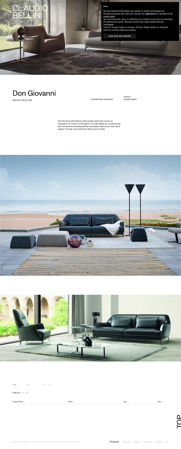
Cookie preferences (66, 441)
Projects (114, 441)
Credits (77, 441)
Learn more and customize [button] (119, 36)
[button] (176, 6)
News (136, 441)
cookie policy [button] (109, 16)
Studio (126, 441)
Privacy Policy (51, 441)
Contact (147, 441)
